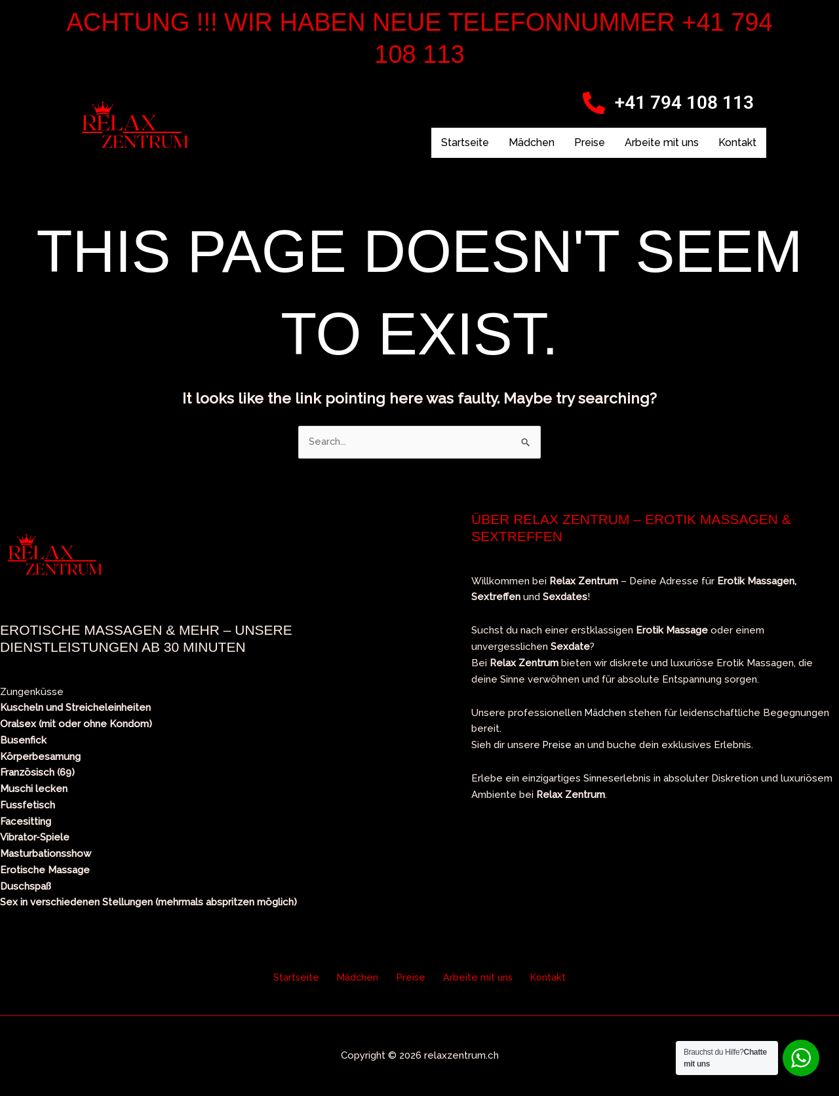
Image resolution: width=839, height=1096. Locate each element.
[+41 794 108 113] (594, 103)
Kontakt (737, 142)
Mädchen (532, 142)
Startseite (465, 142)
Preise (589, 142)
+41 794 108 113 (684, 102)
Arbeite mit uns (662, 142)
